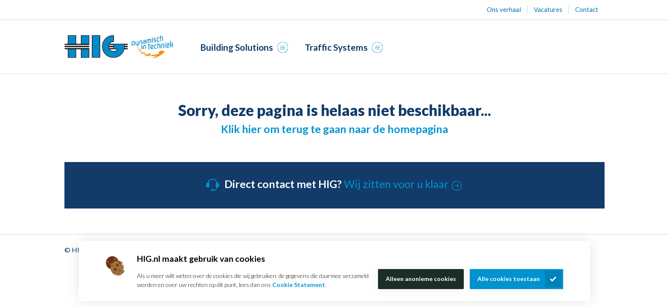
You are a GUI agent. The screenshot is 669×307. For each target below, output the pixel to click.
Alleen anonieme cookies (421, 278)
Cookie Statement (298, 284)
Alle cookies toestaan (508, 278)
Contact (586, 9)
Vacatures (548, 9)
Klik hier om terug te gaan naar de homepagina (334, 128)
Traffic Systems (342, 47)
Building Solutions (242, 47)
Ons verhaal (504, 9)
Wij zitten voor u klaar (396, 183)
